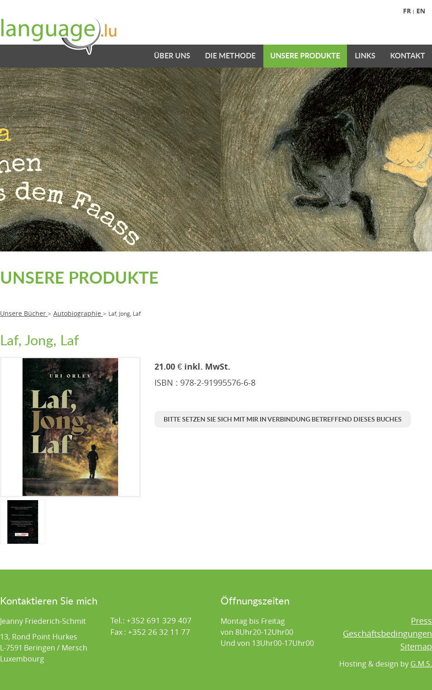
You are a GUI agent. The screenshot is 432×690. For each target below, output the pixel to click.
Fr (407, 10)
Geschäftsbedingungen (387, 633)
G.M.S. (421, 664)
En (420, 10)
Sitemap (416, 646)
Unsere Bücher (24, 313)
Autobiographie (78, 313)
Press (421, 620)
